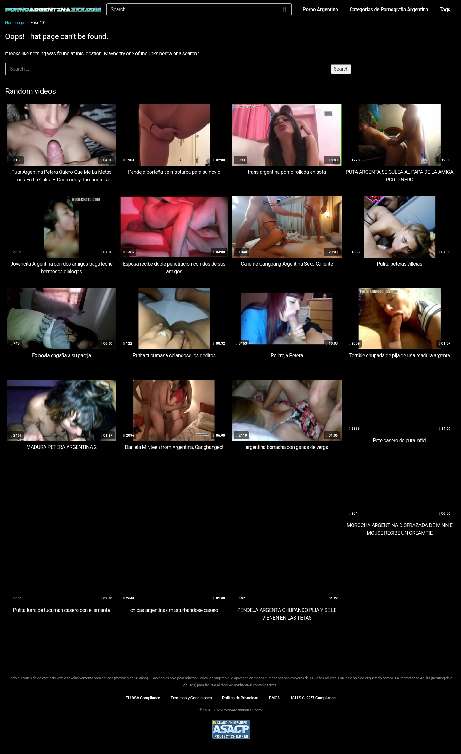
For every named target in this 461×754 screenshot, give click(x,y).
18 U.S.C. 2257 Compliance (313, 698)
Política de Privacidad (240, 698)
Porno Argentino (320, 9)
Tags (445, 9)
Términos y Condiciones (191, 698)
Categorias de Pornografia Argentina (389, 9)
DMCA (274, 698)
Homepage (14, 22)
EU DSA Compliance (142, 698)
